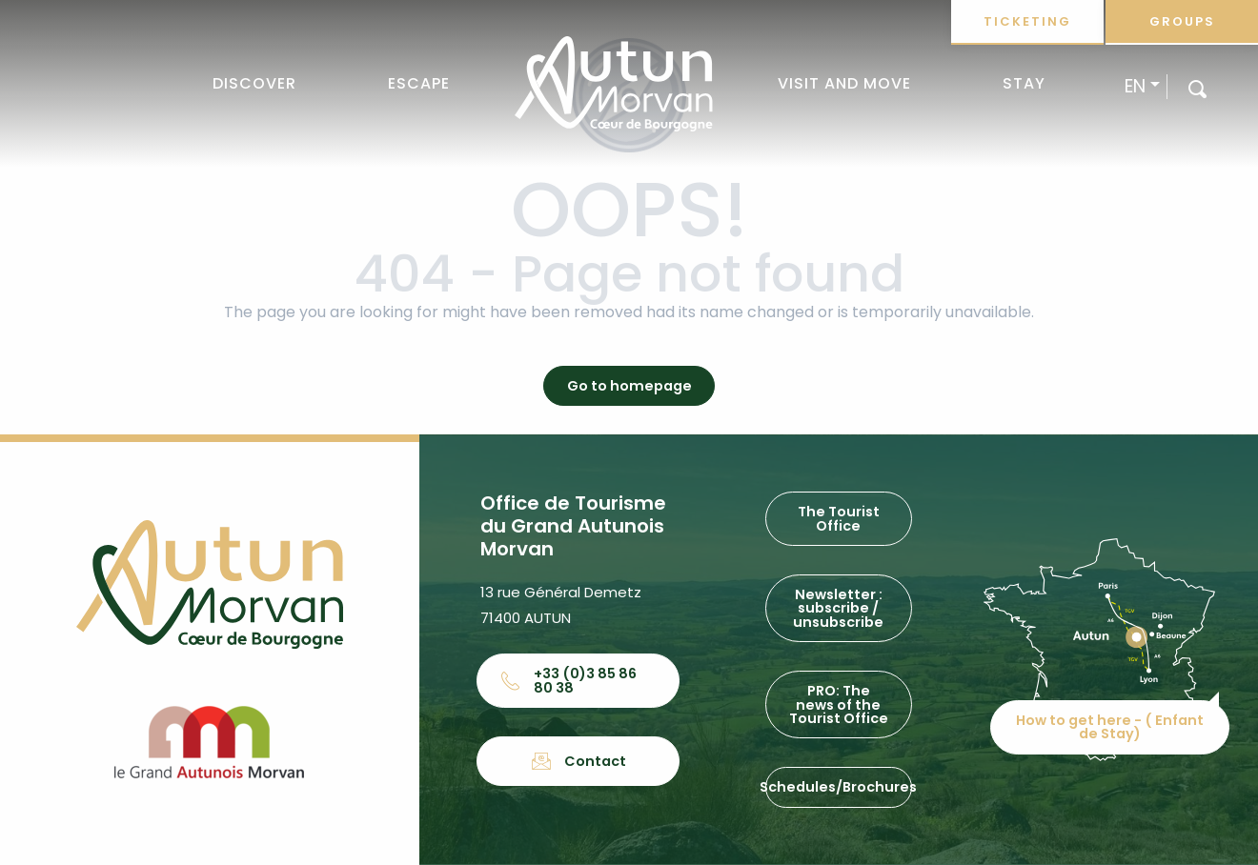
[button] (1197, 87)
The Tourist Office (839, 518)
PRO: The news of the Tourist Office (838, 704)
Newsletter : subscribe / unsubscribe (838, 608)
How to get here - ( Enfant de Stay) (1110, 727)
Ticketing (1027, 21)
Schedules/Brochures (838, 786)
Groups (1182, 21)
